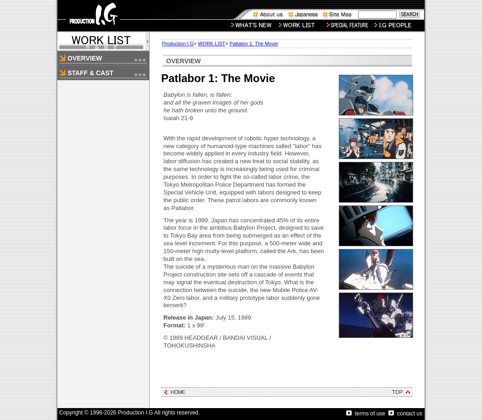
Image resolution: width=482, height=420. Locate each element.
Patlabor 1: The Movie (254, 43)
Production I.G (178, 43)
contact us (405, 413)
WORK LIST (211, 43)
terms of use (365, 413)
